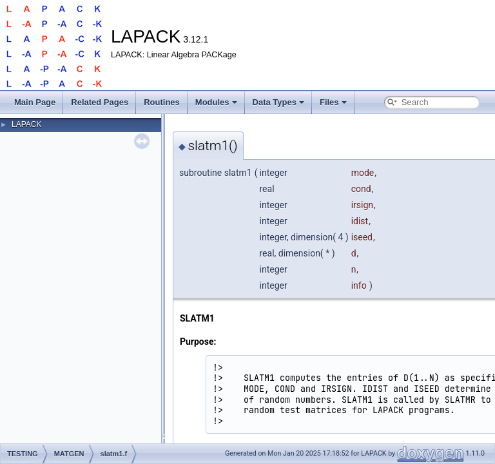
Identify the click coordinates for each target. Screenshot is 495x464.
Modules (216, 102)
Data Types (278, 102)
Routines (162, 102)
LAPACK (26, 124)
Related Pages (99, 102)
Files (333, 102)
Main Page (34, 102)
